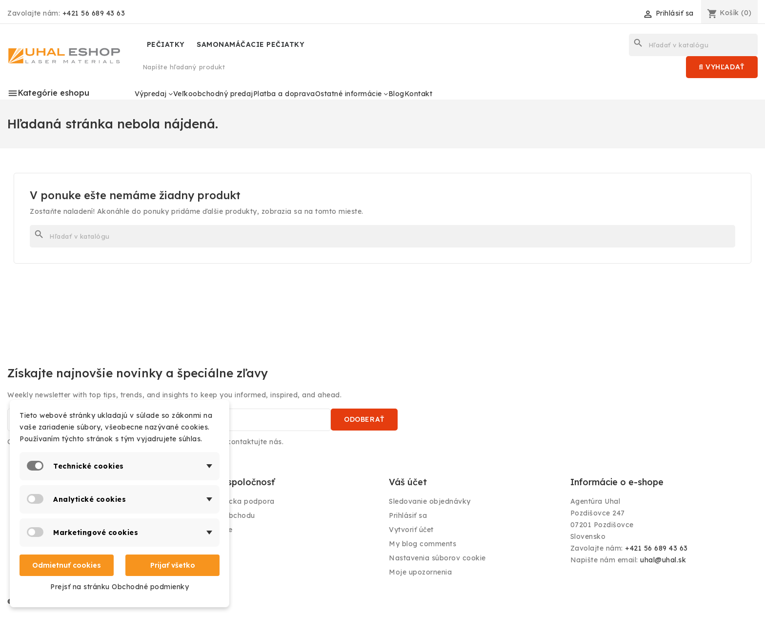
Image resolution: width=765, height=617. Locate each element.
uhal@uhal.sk (663, 559)
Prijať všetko (172, 565)
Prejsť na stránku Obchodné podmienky (119, 586)
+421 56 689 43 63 (93, 13)
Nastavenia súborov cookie (437, 558)
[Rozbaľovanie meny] (607, 15)
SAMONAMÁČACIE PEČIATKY (250, 44)
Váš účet (408, 482)
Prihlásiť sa (408, 515)
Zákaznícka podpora (238, 501)
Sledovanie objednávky (430, 501)
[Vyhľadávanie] (693, 45)
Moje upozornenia (420, 572)
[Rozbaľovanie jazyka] (539, 13)
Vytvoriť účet (411, 529)
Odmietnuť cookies (66, 565)
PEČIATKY (166, 44)
